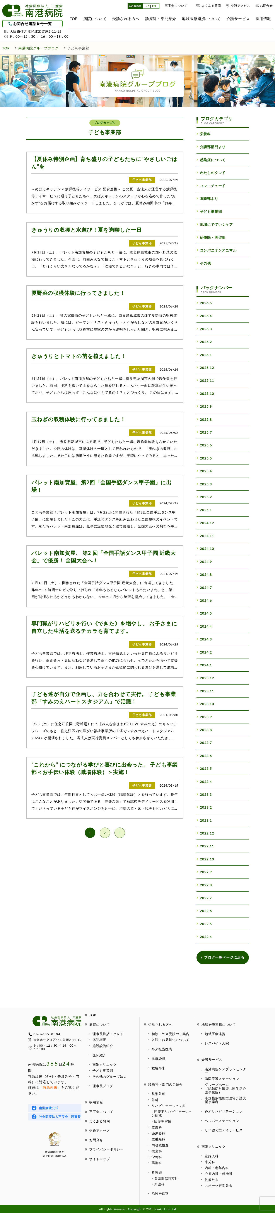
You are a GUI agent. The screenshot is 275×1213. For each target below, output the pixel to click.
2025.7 (204, 432)
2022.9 (204, 872)
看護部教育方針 (166, 1178)
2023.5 (204, 768)
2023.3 (204, 794)
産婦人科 (212, 1156)
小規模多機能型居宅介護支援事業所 (225, 1100)
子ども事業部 (102, 1070)
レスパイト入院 (217, 1043)
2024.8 (204, 574)
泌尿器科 (158, 1133)
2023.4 (204, 781)
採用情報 (96, 1102)
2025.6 (204, 445)
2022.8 (204, 885)
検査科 (157, 1151)
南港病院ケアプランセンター (225, 1071)
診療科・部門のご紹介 (165, 1084)
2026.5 (204, 303)
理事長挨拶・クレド (107, 1034)
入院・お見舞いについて (171, 1040)
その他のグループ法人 (109, 1076)
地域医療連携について (219, 1024)
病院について (99, 1024)
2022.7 (204, 898)
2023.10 (205, 704)
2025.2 (204, 497)
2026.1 (204, 355)
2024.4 (204, 626)
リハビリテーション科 (169, 1106)
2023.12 (205, 678)
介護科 (159, 1184)
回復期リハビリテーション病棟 (172, 1113)
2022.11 (205, 846)
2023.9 (204, 717)
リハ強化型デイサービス (224, 1130)
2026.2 (204, 342)
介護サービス (212, 1059)
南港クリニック (104, 1064)
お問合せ (266, 5)
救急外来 (158, 1068)
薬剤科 (157, 1163)
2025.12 (205, 367)
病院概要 (99, 1040)
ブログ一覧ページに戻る (222, 957)
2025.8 (204, 419)
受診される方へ (160, 1024)
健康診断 (158, 1059)
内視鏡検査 (160, 1145)
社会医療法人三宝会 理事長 (60, 1116)
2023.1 (204, 820)
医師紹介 (99, 1055)
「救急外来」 (50, 1087)
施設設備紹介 (102, 1046)
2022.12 (205, 833)
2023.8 (204, 730)
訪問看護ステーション (222, 1079)
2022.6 (204, 911)
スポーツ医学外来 (218, 1186)
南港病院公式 (48, 1108)
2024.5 (204, 613)
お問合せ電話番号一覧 (32, 23)
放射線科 (158, 1139)
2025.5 (204, 458)
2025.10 (205, 393)
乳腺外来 (212, 1180)
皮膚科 (157, 1127)
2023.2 (204, 807)
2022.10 (205, 859)
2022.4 (204, 936)
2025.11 (205, 380)
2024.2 (204, 652)
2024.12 (205, 523)
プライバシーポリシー (106, 1149)
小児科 (210, 1162)
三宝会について (176, 5)
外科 (155, 1100)
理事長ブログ (102, 1086)
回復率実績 (162, 1121)
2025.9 (204, 406)
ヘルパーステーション (222, 1121)
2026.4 (204, 316)
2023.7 (204, 742)
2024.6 (204, 600)
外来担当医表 (162, 1049)
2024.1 (204, 665)
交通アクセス (240, 5)
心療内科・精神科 (218, 1174)
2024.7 (204, 587)
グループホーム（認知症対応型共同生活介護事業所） (225, 1088)
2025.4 (204, 471)
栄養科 (157, 1157)
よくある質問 (211, 5)
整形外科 (158, 1094)
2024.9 (204, 561)
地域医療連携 (215, 1034)
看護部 (157, 1172)
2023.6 (204, 755)
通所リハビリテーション (224, 1111)
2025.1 (204, 510)
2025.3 (204, 484)
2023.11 (205, 691)
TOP (92, 1015)
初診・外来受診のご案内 (171, 1034)
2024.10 (205, 548)
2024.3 (204, 639)
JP (147, 6)
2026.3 (204, 329)
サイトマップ (99, 1159)
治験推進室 (160, 1193)
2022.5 (204, 924)
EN (154, 6)
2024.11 (205, 536)
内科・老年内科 (217, 1168)
